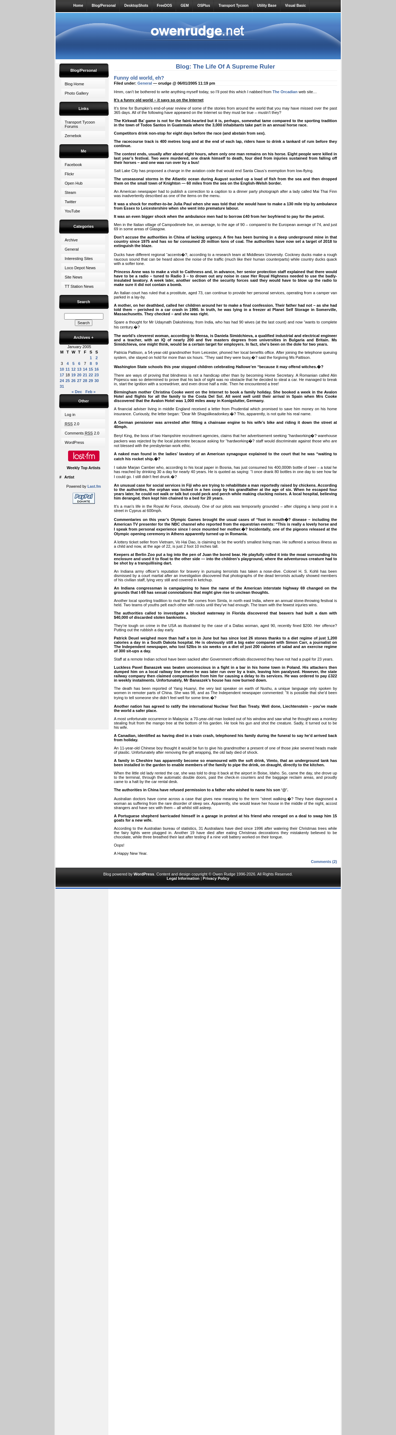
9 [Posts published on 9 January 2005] (97, 363)
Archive (71, 240)
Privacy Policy (216, 878)
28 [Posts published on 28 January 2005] (85, 380)
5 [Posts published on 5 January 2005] (73, 363)
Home (78, 5)
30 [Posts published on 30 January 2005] (96, 380)
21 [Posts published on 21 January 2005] (85, 375)
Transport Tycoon (233, 5)
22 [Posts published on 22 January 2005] (91, 375)
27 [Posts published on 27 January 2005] (79, 380)
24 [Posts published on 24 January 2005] (62, 380)
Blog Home (74, 84)
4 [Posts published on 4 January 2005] (68, 363)
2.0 (72, 424)
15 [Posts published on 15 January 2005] (91, 369)
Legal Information (183, 878)
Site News (74, 277)
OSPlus (203, 5)
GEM (185, 5)
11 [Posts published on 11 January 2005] (68, 369)
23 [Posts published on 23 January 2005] (96, 375)
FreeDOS (164, 5)
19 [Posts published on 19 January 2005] (73, 375)
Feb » (90, 392)
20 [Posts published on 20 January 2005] (79, 375)
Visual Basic (295, 5)
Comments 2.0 (82, 433)
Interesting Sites (79, 258)
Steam (70, 192)
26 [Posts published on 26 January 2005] (73, 380)
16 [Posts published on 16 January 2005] (96, 369)
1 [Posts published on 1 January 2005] (91, 358)
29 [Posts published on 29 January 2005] (91, 380)
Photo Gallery (77, 93)
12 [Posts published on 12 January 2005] (73, 369)
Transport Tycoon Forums (80, 124)
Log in (70, 414)
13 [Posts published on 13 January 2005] (79, 369)
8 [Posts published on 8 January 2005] (91, 363)
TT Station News (79, 286)
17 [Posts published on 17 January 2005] (62, 375)
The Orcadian (284, 92)
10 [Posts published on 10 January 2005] (62, 369)
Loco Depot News (80, 268)
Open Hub (74, 183)
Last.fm (94, 486)
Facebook (73, 164)
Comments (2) (324, 861)
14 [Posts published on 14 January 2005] (85, 369)
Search (83, 302)
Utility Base (266, 5)
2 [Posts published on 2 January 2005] (97, 358)
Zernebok (73, 136)
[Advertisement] (84, 615)
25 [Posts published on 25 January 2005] (68, 380)
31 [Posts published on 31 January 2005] (62, 386)
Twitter (70, 202)
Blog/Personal (103, 5)
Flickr (69, 174)
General (72, 249)
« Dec (77, 392)
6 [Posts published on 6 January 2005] (79, 363)
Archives (84, 337)
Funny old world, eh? (139, 78)
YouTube (72, 211)
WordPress (74, 442)
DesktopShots (136, 5)
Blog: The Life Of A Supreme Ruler (225, 66)
